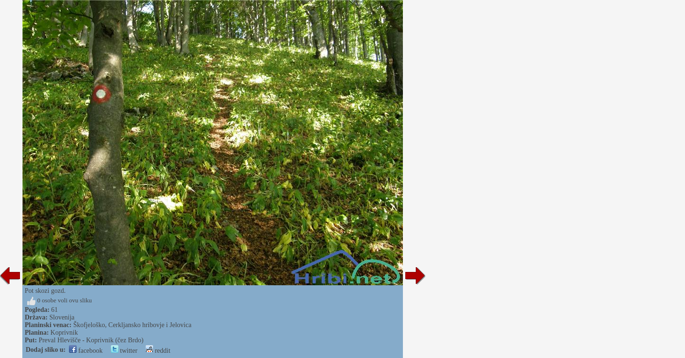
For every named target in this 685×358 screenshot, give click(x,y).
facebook (86, 350)
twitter (124, 350)
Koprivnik (64, 332)
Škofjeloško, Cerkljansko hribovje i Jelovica (132, 325)
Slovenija (62, 317)
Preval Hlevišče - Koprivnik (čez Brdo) (91, 340)
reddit (158, 350)
